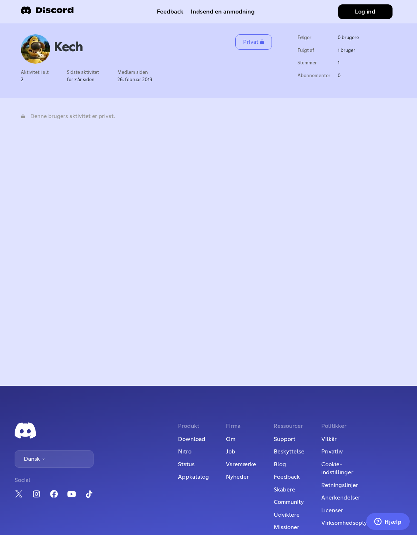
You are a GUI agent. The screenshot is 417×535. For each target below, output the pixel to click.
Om (230, 439)
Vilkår (329, 439)
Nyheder (237, 477)
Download (191, 439)
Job (230, 452)
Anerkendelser (340, 498)
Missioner (286, 527)
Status (186, 464)
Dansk (35, 459)
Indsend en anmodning (223, 12)
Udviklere (287, 515)
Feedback (170, 12)
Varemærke (241, 464)
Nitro (185, 452)
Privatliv (332, 452)
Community (289, 502)
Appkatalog (193, 477)
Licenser (332, 510)
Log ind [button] (365, 12)
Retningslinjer (339, 485)
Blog (280, 464)
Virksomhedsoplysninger (354, 523)
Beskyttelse (289, 452)
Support (284, 439)
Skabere (284, 490)
